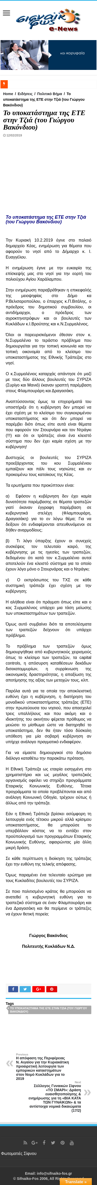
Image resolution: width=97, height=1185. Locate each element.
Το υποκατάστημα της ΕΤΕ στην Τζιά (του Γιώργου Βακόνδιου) (48, 1010)
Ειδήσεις (25, 94)
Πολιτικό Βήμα (49, 94)
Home (8, 94)
